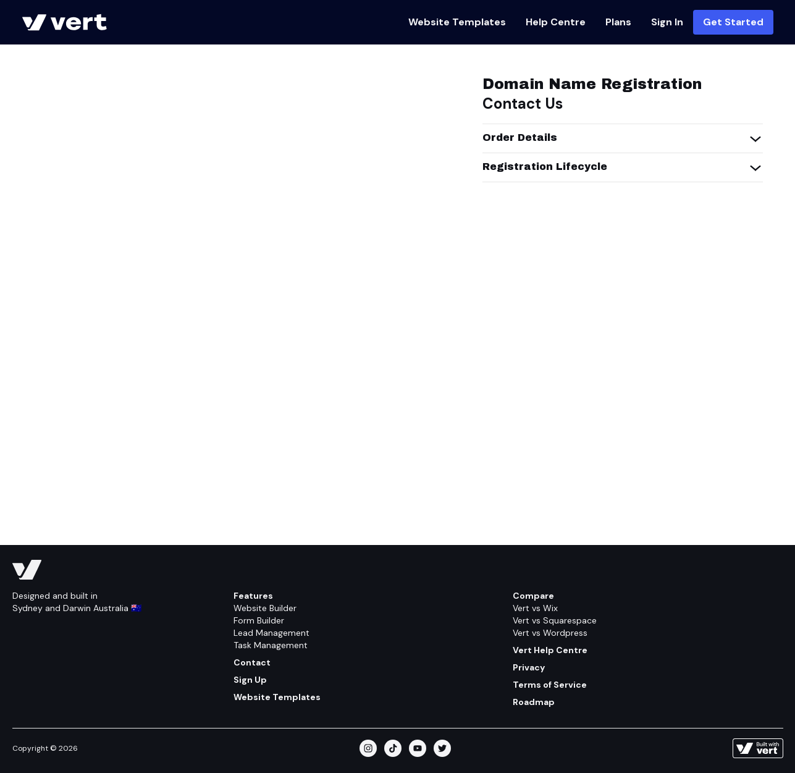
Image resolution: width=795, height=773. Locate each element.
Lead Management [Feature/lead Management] (271, 632)
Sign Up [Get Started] (250, 679)
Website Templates (457, 21)
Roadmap (534, 702)
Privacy (529, 667)
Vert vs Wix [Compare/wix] (535, 608)
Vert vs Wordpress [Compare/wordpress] (550, 632)
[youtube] (417, 748)
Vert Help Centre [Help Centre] (550, 650)
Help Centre (556, 21)
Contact (252, 662)
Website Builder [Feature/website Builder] (265, 608)
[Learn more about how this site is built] (758, 748)
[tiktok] (393, 748)
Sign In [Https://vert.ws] (667, 21)
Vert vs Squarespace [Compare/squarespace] (555, 620)
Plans (618, 21)
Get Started (733, 21)
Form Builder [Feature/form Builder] (258, 620)
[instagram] (368, 748)
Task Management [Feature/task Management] (270, 645)
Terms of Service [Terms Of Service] (550, 684)
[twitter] (442, 748)
